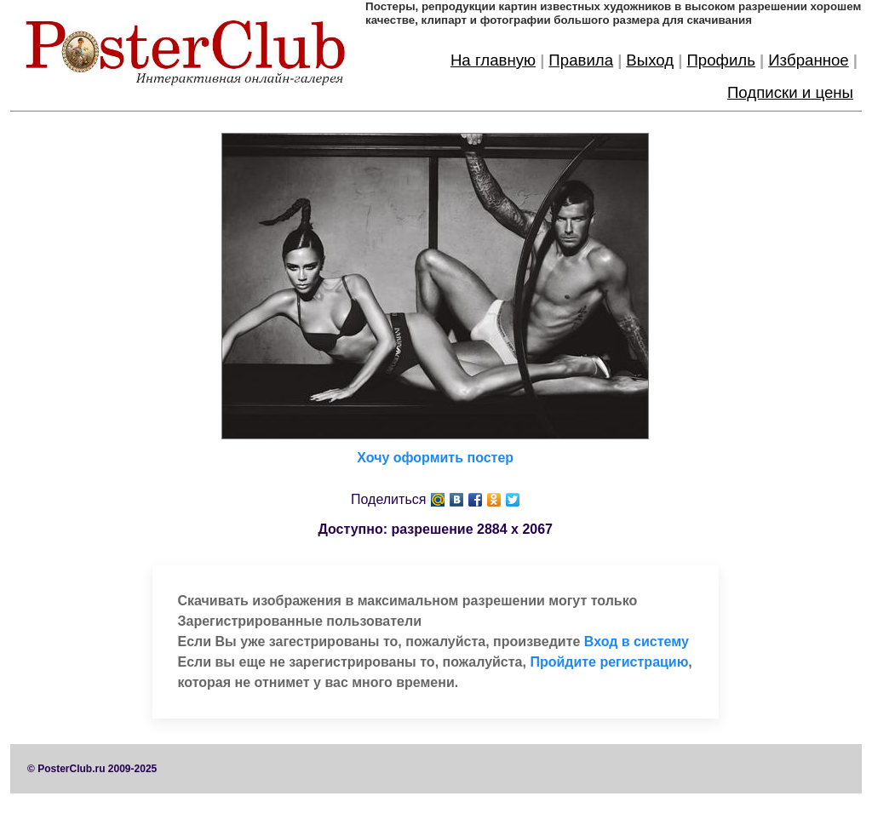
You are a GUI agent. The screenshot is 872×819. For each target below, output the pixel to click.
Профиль (720, 60)
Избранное (808, 60)
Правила (580, 60)
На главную (493, 60)
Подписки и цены (790, 92)
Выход (650, 60)
